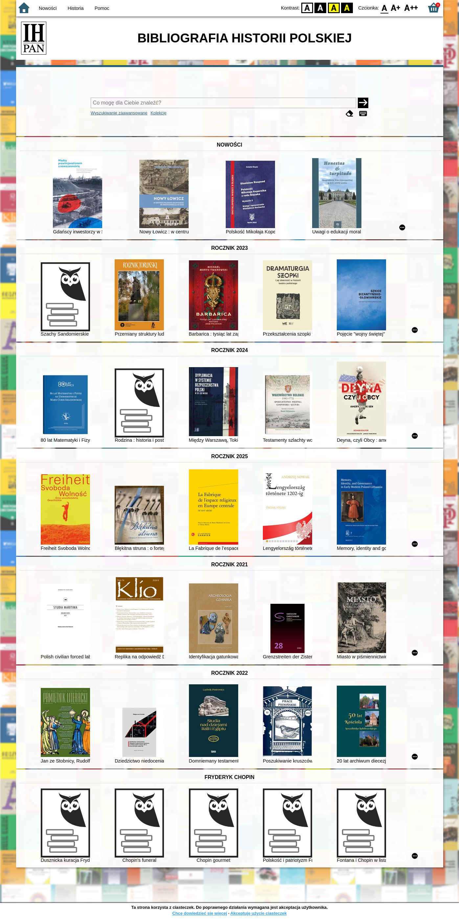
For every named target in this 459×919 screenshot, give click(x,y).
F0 (384, 7)
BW (320, 7)
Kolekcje (158, 112)
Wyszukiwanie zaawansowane (119, 112)
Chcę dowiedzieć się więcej (199, 913)
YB (333, 7)
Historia (76, 8)
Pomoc (102, 8)
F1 (396, 7)
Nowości (48, 8)
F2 (411, 7)
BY (347, 7)
